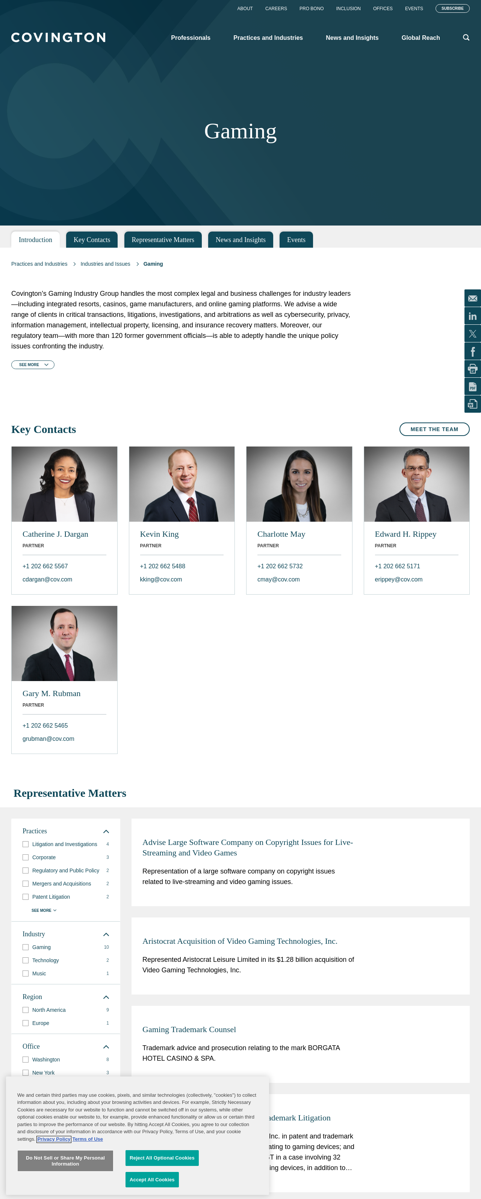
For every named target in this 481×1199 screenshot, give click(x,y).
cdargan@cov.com (47, 579)
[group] (66, 844)
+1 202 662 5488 (163, 566)
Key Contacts (92, 240)
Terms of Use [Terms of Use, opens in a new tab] (88, 1190)
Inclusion (348, 8)
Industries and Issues (105, 264)
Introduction (35, 240)
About (245, 8)
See (29, 365)
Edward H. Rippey (406, 534)
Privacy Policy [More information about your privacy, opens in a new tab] (53, 1190)
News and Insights (241, 240)
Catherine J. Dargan (55, 534)
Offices (383, 8)
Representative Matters (163, 240)
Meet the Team (434, 429)
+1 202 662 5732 (280, 566)
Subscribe (453, 8)
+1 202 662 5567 (45, 566)
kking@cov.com (161, 579)
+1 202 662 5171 (397, 566)
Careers (276, 8)
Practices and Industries (39, 264)
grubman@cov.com (48, 739)
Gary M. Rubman (52, 693)
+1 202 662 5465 (45, 725)
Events (414, 8)
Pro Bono (311, 8)
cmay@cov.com (278, 579)
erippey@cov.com (399, 579)
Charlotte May (281, 534)
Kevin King (159, 534)
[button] (26, 844)
